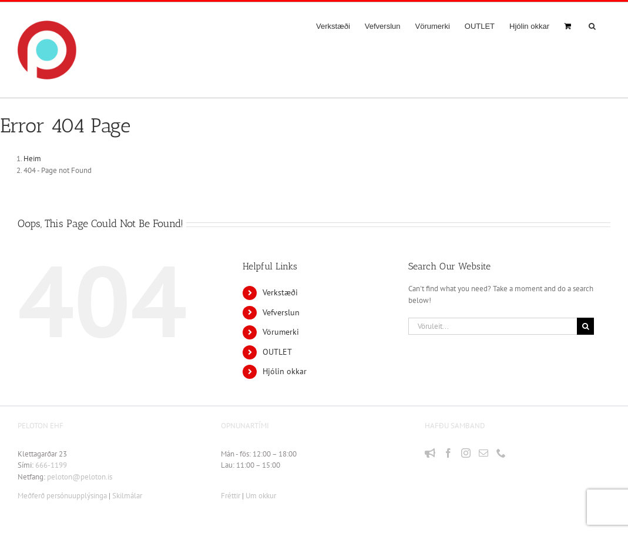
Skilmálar (127, 496)
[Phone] (501, 453)
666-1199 (51, 465)
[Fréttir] (430, 453)
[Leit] (585, 326)
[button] (592, 25)
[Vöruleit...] (492, 326)
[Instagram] (466, 453)
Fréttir (230, 496)
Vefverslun (281, 312)
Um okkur (261, 496)
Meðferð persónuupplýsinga (62, 496)
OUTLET (277, 352)
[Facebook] (448, 453)
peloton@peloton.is (79, 477)
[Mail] (483, 453)
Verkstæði (280, 292)
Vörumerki (281, 332)
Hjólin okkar (285, 371)
